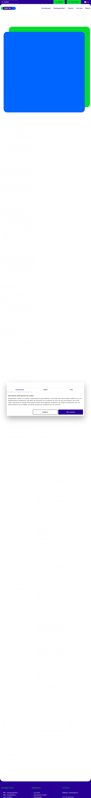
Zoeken (5, 2)
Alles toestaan (70, 412)
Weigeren (45, 412)
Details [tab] (45, 389)
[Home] (11, 9)
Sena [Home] (6, 797)
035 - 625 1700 (66, 765)
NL (86, 2)
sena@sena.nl (66, 763)
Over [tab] (71, 389)
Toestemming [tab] (19, 389)
